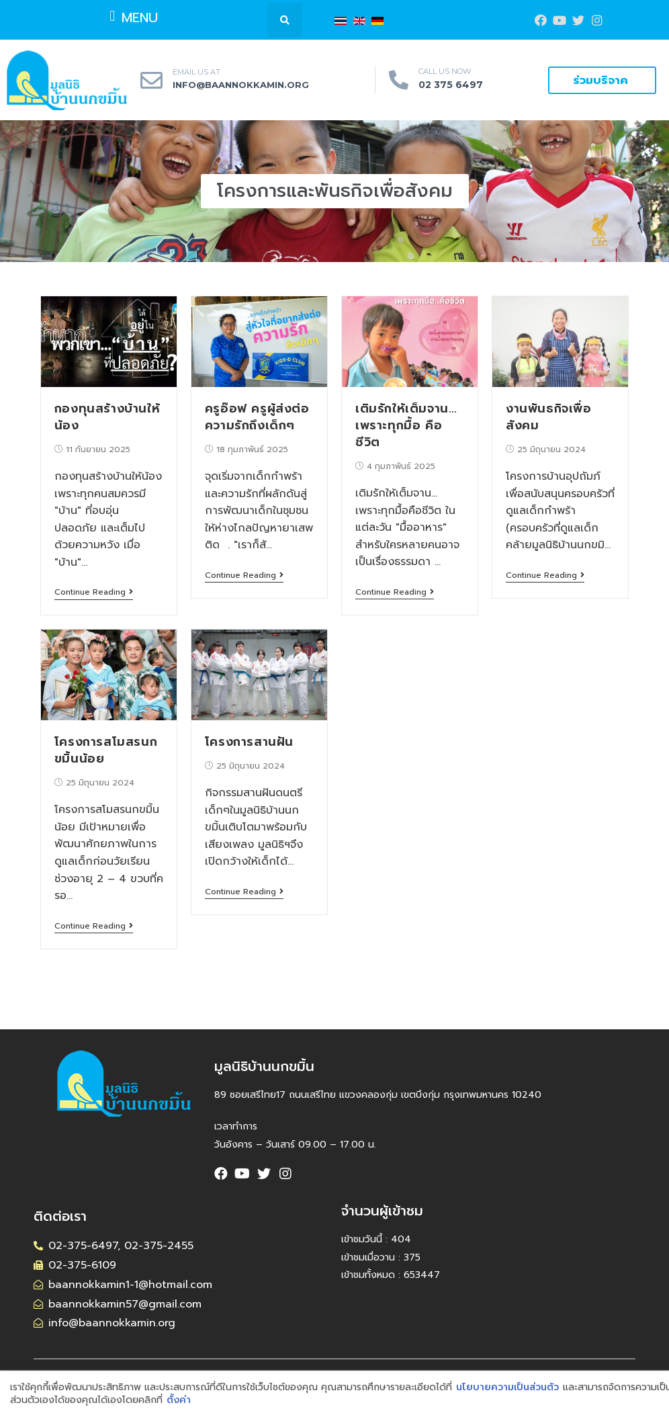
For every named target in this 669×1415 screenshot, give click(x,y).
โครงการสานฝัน (249, 741)
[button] (134, 16)
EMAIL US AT (196, 72)
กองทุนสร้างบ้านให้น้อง (107, 417)
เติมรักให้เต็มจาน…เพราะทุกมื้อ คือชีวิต (405, 425)
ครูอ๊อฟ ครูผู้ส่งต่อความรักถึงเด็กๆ (257, 417)
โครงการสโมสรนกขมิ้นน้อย (105, 750)
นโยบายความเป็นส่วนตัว (507, 1401)
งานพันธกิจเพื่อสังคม (549, 417)
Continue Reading (93, 592)
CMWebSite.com (456, 1377)
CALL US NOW (444, 71)
